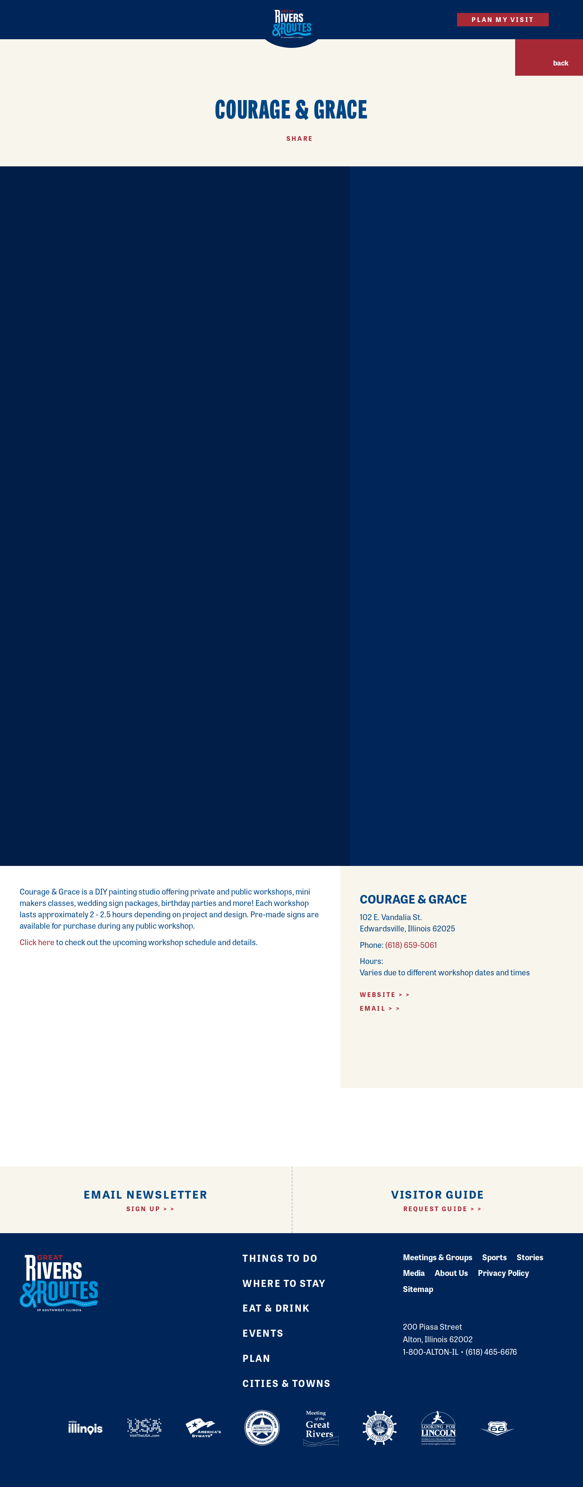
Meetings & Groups (437, 1257)
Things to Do (280, 1258)
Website (378, 994)
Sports (494, 1257)
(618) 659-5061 (411, 944)
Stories (530, 1257)
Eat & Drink (276, 1307)
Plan (256, 1358)
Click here (37, 942)
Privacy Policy (503, 1272)
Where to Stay (284, 1283)
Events (263, 1332)
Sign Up (143, 1209)
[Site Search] (437, 19)
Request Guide (435, 1209)
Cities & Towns (286, 1383)
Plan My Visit (503, 19)
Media (414, 1272)
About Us (451, 1272)
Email (373, 1008)
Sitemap (418, 1288)
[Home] (291, 24)
